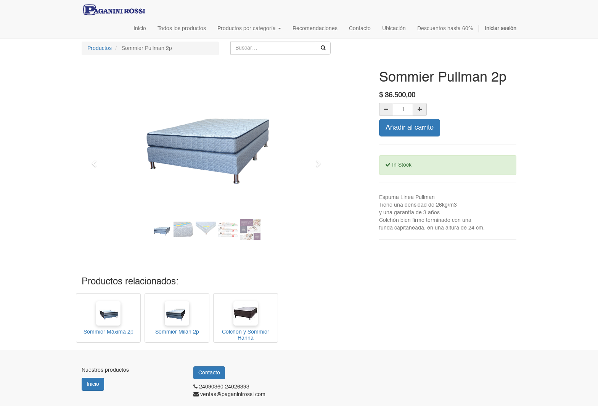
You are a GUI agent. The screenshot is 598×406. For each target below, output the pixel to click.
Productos (99, 48)
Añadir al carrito (410, 127)
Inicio (93, 384)
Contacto (209, 373)
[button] (96, 160)
